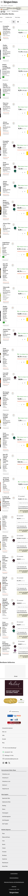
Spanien (8, 11)
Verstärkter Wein (8, 17)
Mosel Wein (5, 866)
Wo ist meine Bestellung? (10, 747)
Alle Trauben (5, 823)
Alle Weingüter (5, 820)
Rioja (3, 833)
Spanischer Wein (6, 798)
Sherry (3, 809)
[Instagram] (4, 763)
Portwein (4, 851)
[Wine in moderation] (14, 723)
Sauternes (4, 859)
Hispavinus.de (5, 788)
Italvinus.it (4, 785)
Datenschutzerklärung (22, 527)
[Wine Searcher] (14, 701)
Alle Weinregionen (6, 816)
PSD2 (10, 716)
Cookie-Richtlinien (14, 873)
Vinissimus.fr (5, 777)
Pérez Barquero (18, 17)
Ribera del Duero (6, 837)
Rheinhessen (5, 862)
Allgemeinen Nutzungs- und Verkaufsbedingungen (14, 882)
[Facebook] (6, 763)
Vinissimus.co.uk (6, 781)
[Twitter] (9, 763)
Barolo (3, 844)
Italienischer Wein (6, 802)
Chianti (4, 848)
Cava (3, 840)
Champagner (5, 812)
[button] (1, 11)
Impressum (14, 886)
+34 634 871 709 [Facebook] (8, 752)
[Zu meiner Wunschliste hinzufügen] (13, 27)
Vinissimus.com (6, 774)
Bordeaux (4, 855)
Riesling (4, 805)
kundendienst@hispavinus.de (11, 758)
